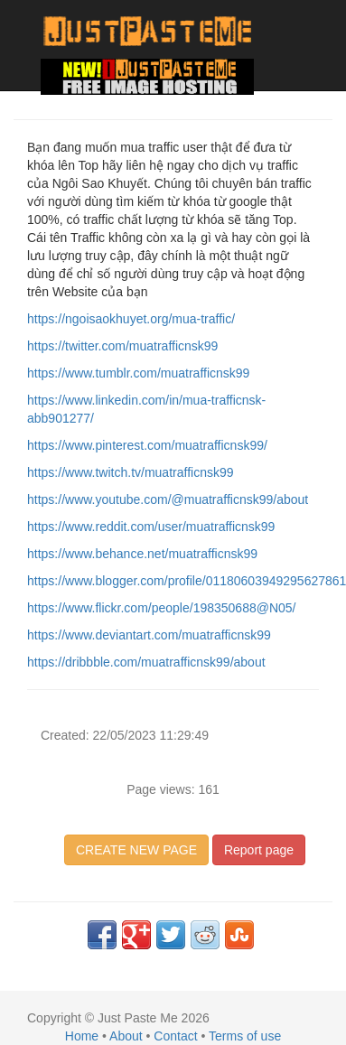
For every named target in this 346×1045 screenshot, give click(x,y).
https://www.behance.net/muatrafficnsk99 (142, 553)
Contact (175, 1036)
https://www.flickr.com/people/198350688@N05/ (161, 608)
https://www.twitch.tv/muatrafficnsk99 (130, 472)
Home (81, 1036)
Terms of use (245, 1036)
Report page (259, 850)
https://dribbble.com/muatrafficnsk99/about (146, 662)
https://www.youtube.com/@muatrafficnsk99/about (167, 499)
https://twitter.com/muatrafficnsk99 (122, 346)
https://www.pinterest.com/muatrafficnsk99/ (147, 445)
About (126, 1036)
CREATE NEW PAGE (136, 850)
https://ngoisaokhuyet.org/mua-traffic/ (131, 319)
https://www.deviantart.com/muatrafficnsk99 (149, 635)
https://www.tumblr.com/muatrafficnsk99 (138, 373)
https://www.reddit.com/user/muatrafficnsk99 (151, 526)
